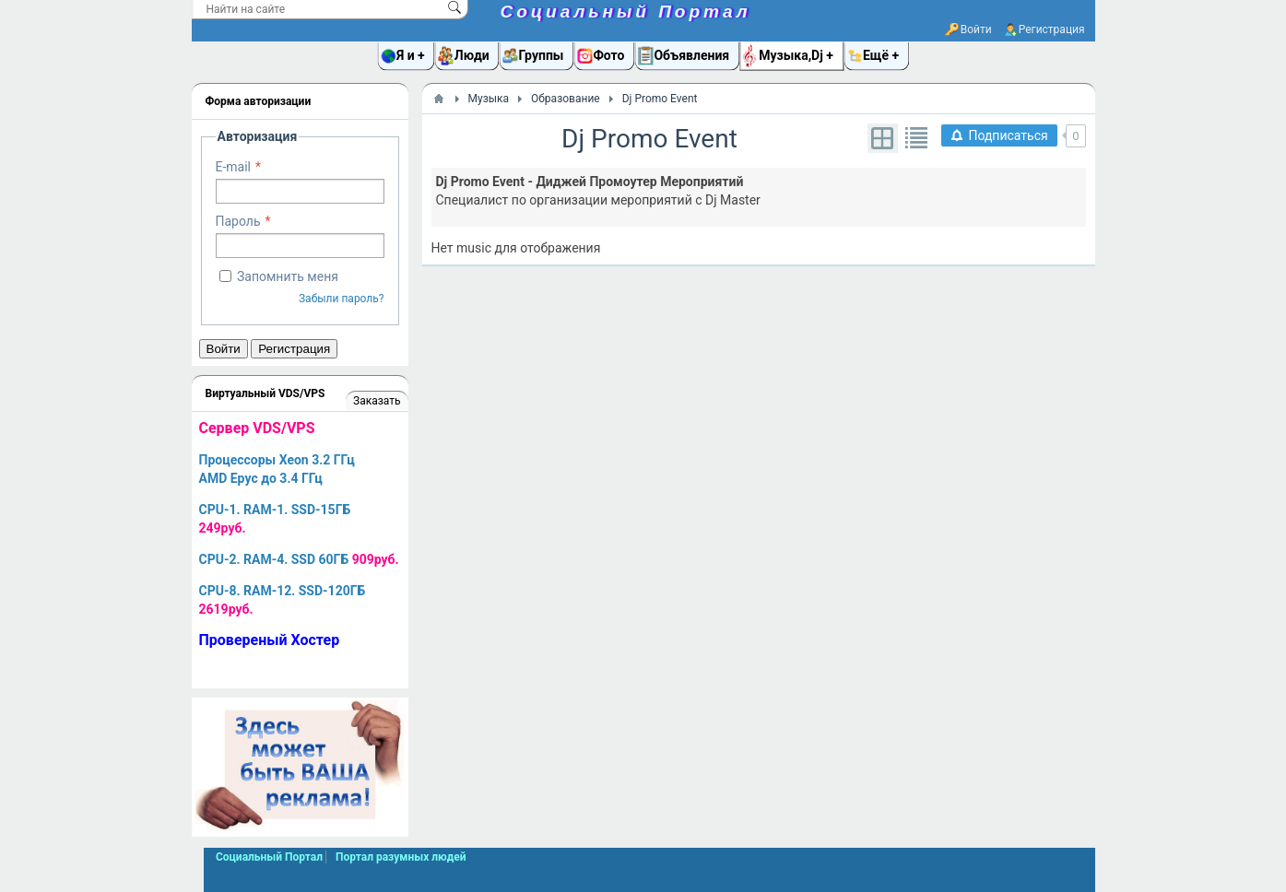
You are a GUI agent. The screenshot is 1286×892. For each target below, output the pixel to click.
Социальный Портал (626, 11)
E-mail (234, 166)
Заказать (376, 400)
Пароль (238, 221)
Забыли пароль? (341, 298)
